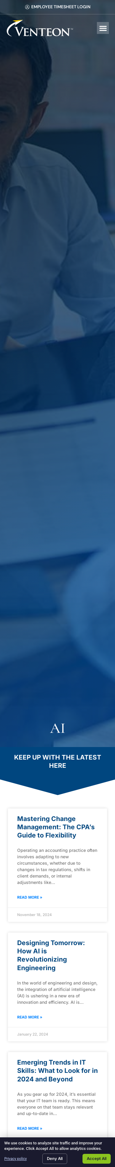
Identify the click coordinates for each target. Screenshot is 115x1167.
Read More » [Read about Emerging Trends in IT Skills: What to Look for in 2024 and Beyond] (29, 1128)
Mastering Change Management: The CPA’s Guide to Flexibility (56, 827)
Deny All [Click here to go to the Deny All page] (55, 1158)
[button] (103, 28)
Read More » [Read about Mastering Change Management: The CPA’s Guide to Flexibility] (29, 897)
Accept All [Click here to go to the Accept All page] (96, 1158)
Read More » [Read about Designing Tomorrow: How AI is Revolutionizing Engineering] (29, 1017)
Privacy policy (15, 1159)
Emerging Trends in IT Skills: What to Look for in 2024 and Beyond (57, 1070)
